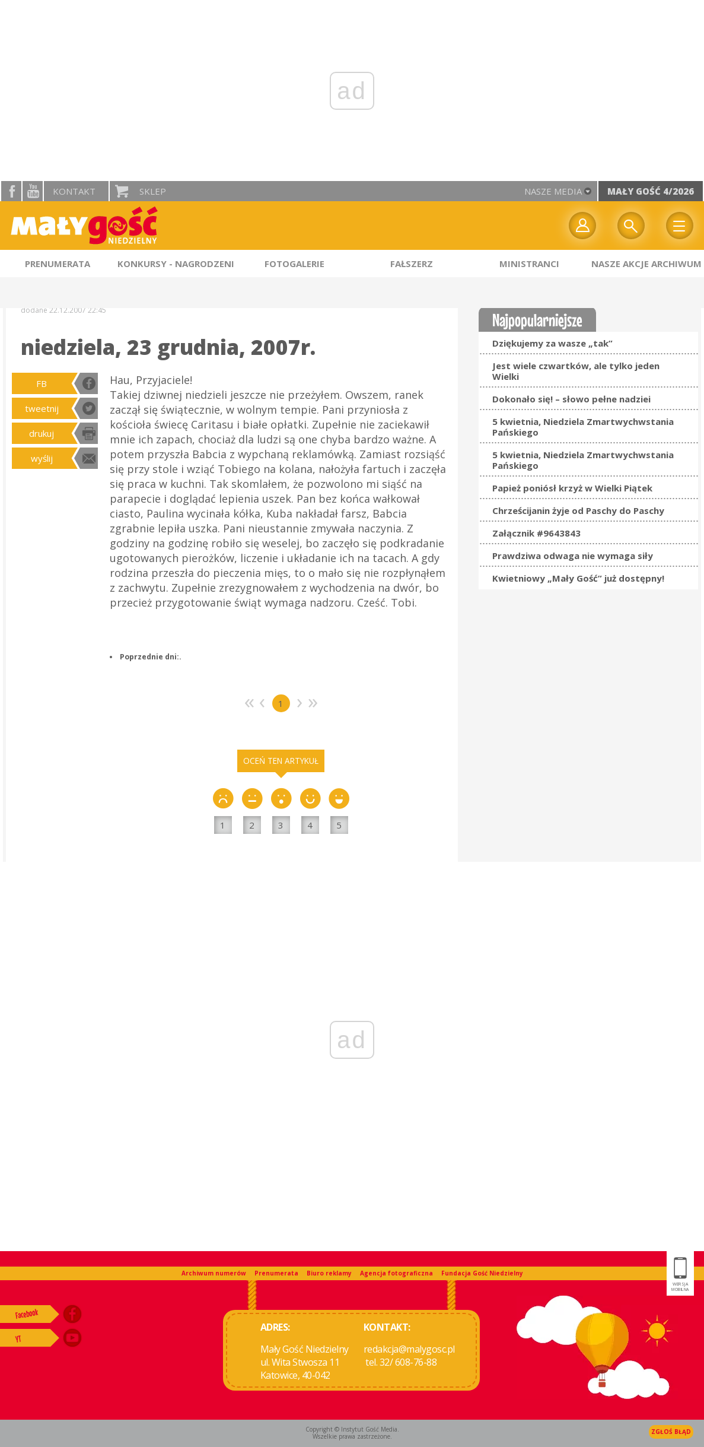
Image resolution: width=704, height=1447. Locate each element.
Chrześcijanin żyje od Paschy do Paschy (578, 510)
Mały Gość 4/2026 (650, 191)
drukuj (41, 433)
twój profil (582, 225)
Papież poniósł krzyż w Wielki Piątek (572, 488)
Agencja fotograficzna (396, 1273)
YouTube (33, 191)
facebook (11, 191)
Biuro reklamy (329, 1273)
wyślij (42, 458)
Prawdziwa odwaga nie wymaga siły (572, 555)
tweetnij (42, 408)
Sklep (152, 191)
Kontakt (74, 191)
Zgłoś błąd (671, 1431)
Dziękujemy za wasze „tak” (552, 343)
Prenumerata (276, 1273)
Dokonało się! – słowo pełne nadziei (571, 399)
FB (41, 383)
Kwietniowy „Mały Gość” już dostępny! (578, 578)
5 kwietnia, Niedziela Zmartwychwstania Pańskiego (583, 426)
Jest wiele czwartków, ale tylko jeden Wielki (576, 371)
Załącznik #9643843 (536, 533)
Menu (679, 225)
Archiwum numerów (213, 1273)
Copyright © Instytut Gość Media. (352, 1429)
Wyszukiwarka (631, 225)
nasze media (553, 191)
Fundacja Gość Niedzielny (482, 1273)
